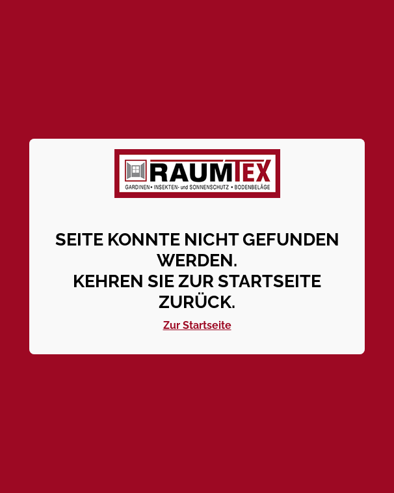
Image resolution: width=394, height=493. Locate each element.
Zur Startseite (197, 325)
